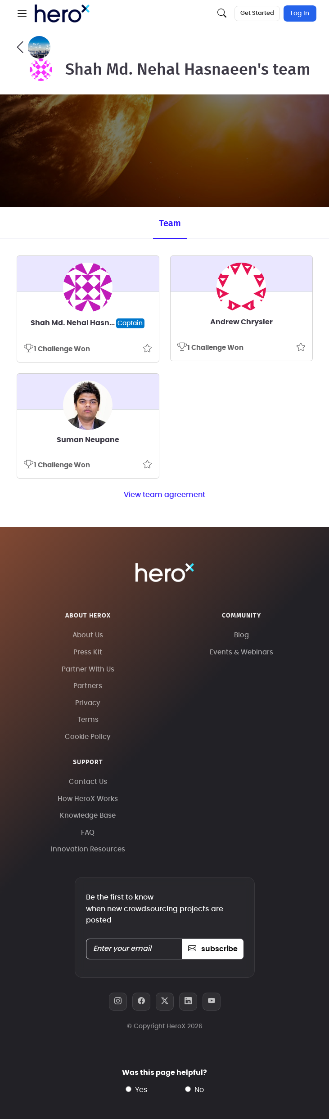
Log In (300, 13)
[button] (22, 13)
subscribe (212, 949)
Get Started (257, 13)
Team (169, 223)
